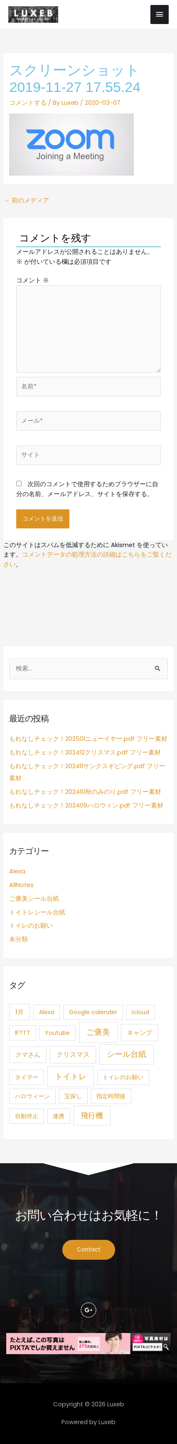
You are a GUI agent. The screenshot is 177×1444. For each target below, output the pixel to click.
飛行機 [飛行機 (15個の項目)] (92, 1115)
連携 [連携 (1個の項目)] (58, 1116)
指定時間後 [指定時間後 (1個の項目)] (110, 1096)
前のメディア (26, 200)
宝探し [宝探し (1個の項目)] (73, 1096)
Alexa (17, 871)
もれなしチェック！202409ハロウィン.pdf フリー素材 (86, 805)
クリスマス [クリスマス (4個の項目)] (73, 1054)
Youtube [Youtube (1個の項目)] (57, 1033)
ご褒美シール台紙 (34, 898)
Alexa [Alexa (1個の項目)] (46, 1012)
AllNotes (21, 885)
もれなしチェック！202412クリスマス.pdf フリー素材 (85, 752)
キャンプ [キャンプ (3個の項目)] (139, 1032)
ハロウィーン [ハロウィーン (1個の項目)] (32, 1096)
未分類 (18, 939)
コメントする (28, 103)
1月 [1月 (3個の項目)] (19, 1012)
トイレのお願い (31, 925)
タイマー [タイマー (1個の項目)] (26, 1077)
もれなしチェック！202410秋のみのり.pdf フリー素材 (85, 792)
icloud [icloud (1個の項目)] (140, 1012)
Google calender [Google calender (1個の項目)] (93, 1012)
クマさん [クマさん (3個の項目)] (27, 1054)
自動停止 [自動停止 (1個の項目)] (26, 1116)
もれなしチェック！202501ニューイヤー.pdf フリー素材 (88, 739)
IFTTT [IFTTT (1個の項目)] (22, 1033)
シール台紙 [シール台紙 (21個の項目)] (126, 1054)
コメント (32, 280)
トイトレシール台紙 (37, 912)
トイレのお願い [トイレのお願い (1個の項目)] (123, 1077)
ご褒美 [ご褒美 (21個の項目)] (98, 1032)
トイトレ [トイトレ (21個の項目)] (70, 1076)
